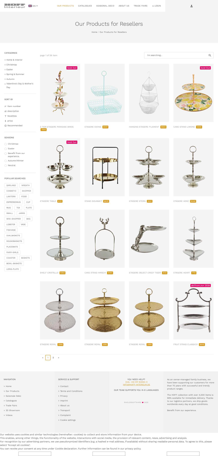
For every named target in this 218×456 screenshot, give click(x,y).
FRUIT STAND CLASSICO (189, 344)
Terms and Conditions (71, 391)
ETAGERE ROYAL (51, 344)
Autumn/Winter (16, 160)
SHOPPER (26, 191)
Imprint (64, 400)
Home (94, 32)
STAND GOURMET (97, 201)
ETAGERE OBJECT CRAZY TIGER (148, 272)
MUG (8, 208)
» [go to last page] (58, 357)
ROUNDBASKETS (14, 241)
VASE (23, 224)
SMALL (9, 213)
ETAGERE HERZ (184, 201)
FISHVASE (11, 230)
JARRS (22, 213)
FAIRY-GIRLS (12, 252)
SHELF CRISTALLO (52, 272)
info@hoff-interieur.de (136, 384)
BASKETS (25, 258)
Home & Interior (14, 60)
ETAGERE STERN (140, 201)
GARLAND (11, 185)
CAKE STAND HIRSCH (99, 272)
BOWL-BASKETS (14, 263)
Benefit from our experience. (16, 154)
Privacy (63, 396)
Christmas (11, 64)
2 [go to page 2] (53, 357)
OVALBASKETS (13, 235)
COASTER (10, 258)
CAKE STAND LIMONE (187, 127)
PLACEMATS (12, 247)
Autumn (10, 79)
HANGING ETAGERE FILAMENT (147, 127)
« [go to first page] (42, 357)
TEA (18, 208)
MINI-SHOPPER (13, 219)
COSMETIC (11, 191)
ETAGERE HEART (184, 272)
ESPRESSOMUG (13, 202)
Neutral (11, 165)
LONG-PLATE (12, 269)
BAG (28, 219)
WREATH (25, 185)
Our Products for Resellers (113, 32)
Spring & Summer (15, 74)
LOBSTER (10, 224)
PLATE (29, 208)
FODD (24, 196)
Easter (9, 69)
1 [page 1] (47, 357)
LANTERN (11, 196)
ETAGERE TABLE (51, 201)
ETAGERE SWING (96, 127)
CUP (28, 202)
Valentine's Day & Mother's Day (19, 85)
